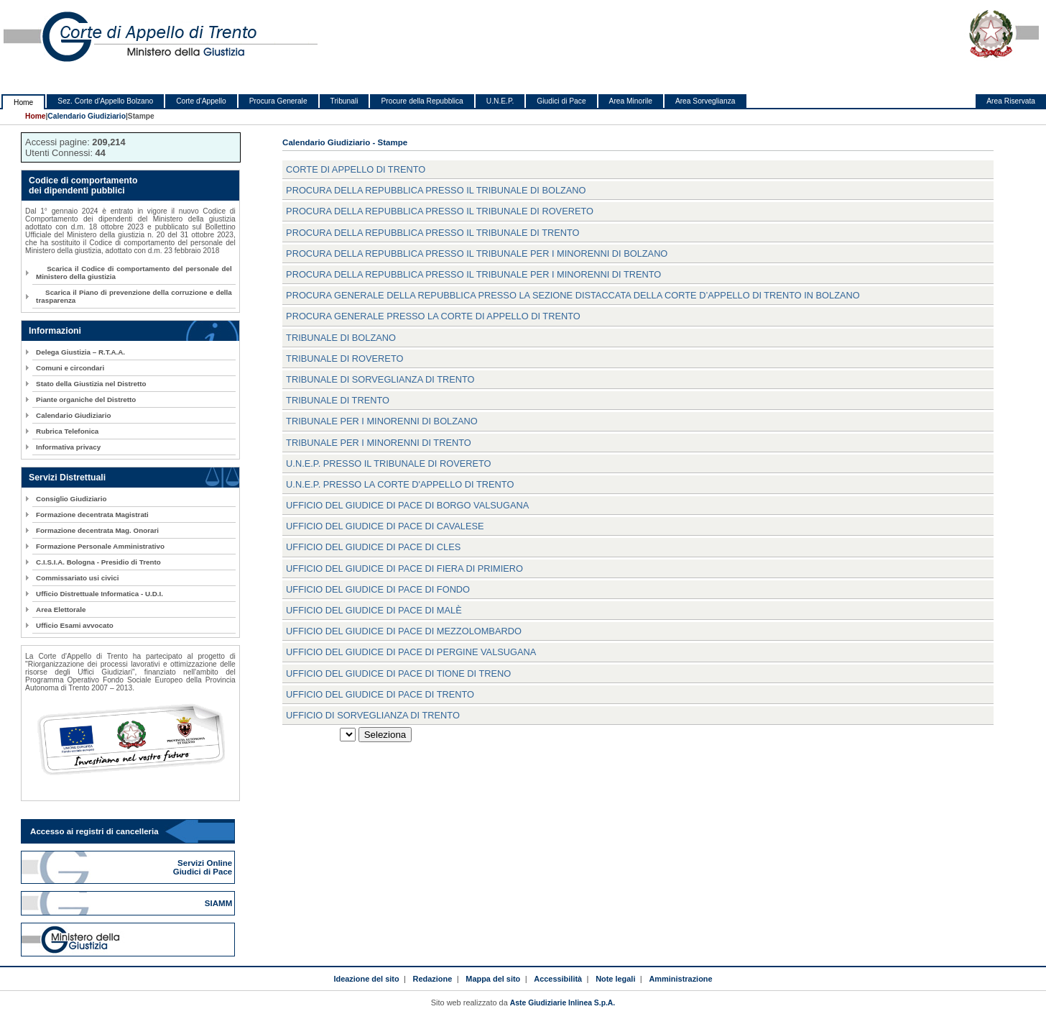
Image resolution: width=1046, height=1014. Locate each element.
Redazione (433, 978)
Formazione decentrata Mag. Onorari (97, 530)
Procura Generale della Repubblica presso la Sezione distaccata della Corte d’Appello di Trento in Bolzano (573, 295)
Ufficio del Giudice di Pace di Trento (380, 694)
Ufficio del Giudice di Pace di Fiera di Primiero (404, 568)
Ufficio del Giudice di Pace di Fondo (378, 589)
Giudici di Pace (561, 101)
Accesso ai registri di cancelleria (94, 831)
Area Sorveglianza (705, 101)
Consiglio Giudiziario (71, 499)
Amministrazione (680, 978)
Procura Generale (278, 101)
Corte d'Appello (201, 101)
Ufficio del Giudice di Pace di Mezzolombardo (404, 631)
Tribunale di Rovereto (344, 358)
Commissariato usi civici (77, 578)
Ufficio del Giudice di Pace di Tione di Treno (398, 673)
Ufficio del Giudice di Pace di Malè (374, 610)
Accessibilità (558, 978)
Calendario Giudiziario (86, 116)
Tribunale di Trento (337, 400)
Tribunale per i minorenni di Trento (378, 442)
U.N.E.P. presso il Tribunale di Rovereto (388, 463)
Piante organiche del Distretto (86, 399)
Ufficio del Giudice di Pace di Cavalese (384, 526)
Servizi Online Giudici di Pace (204, 867)
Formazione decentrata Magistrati (92, 515)
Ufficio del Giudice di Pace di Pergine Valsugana (411, 652)
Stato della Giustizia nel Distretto (91, 384)
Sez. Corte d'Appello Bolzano (105, 101)
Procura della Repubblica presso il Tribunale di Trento (432, 232)
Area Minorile (630, 101)
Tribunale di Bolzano (341, 337)
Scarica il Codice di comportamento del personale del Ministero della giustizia (134, 272)
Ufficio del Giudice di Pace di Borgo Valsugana (407, 505)
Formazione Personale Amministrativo (100, 546)
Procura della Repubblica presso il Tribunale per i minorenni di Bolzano (476, 253)
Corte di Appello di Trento (355, 169)
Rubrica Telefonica (67, 431)
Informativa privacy (68, 447)
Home (23, 102)
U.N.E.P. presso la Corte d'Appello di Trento (400, 484)
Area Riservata (1010, 101)
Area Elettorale (60, 609)
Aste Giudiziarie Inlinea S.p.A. (562, 1003)
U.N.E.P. (500, 101)
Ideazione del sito (366, 978)
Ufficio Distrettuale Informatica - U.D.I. (99, 594)
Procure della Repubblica (422, 101)
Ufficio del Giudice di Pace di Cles (373, 547)
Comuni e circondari (70, 368)
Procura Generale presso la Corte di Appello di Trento (433, 316)
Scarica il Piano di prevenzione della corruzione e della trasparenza (134, 296)
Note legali (615, 978)
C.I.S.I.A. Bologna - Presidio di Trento (98, 562)
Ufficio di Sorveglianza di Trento (373, 715)
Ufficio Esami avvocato (75, 625)
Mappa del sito (493, 978)
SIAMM (220, 903)
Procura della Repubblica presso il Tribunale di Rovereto (439, 211)
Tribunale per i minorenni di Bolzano (382, 421)
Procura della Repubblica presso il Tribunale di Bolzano (436, 190)
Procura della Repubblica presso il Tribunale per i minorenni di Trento (473, 274)
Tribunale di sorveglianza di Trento (380, 379)
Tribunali (344, 101)
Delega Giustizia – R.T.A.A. (80, 352)
